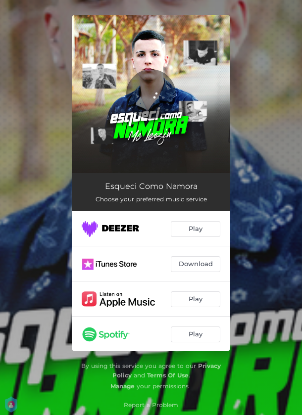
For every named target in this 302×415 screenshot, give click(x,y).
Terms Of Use (168, 375)
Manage (122, 386)
